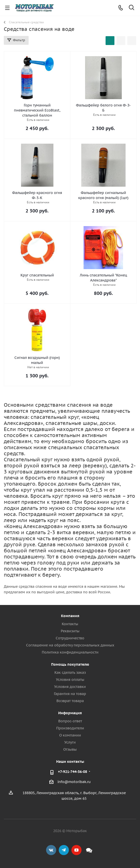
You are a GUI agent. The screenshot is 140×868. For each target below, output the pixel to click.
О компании (70, 735)
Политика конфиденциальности (70, 652)
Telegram (64, 850)
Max (89, 850)
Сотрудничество (70, 638)
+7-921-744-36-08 (72, 771)
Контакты (70, 624)
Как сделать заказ (70, 672)
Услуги (70, 742)
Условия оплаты (70, 679)
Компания (70, 616)
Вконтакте (51, 850)
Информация (70, 713)
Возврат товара (70, 701)
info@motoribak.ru (74, 781)
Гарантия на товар (70, 693)
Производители (70, 728)
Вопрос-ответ (70, 721)
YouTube (76, 850)
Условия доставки (70, 686)
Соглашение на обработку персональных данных (70, 645)
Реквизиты (70, 631)
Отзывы (70, 749)
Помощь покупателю (70, 664)
